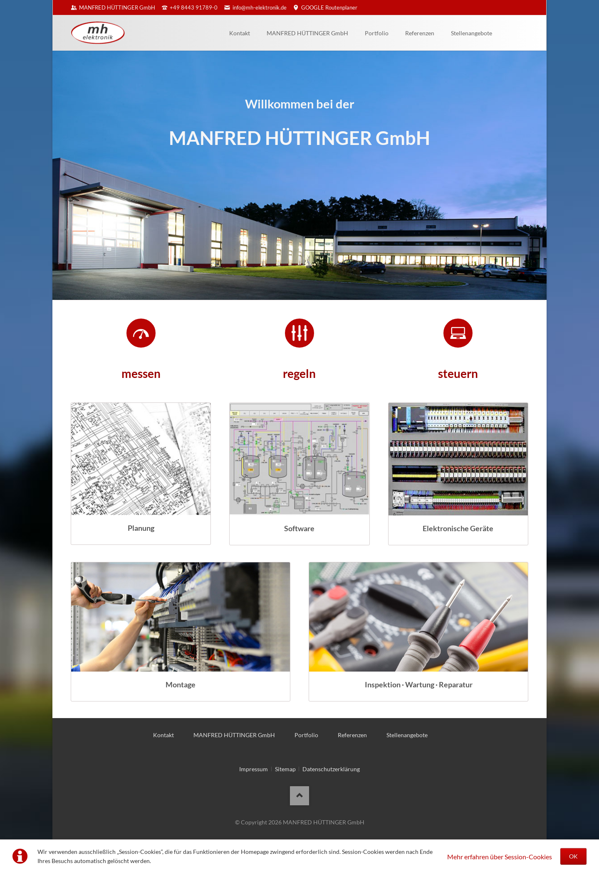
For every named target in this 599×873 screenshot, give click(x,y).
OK (573, 856)
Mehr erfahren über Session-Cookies (499, 857)
